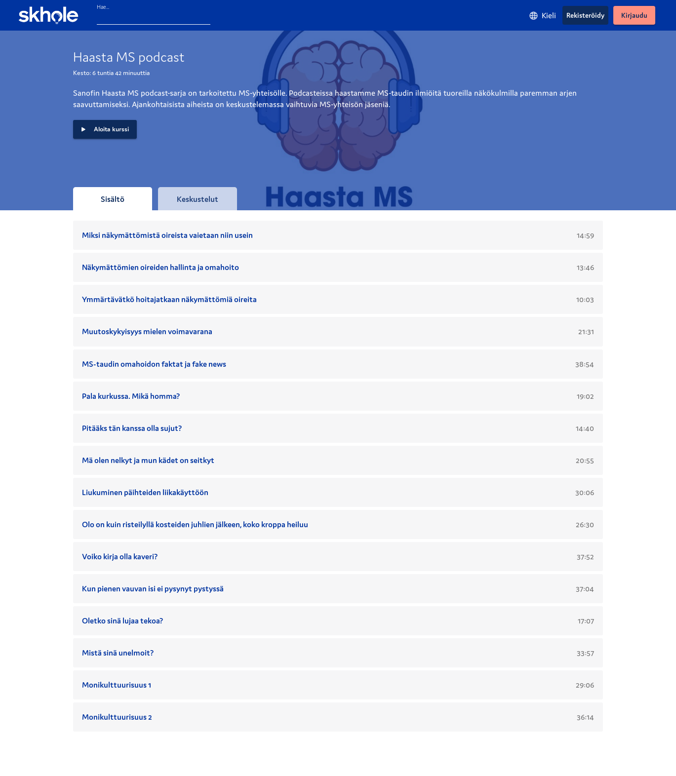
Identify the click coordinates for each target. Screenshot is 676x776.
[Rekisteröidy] (585, 15)
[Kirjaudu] (634, 15)
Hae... (103, 7)
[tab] (112, 199)
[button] (105, 129)
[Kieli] (542, 15)
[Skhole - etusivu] (48, 15)
